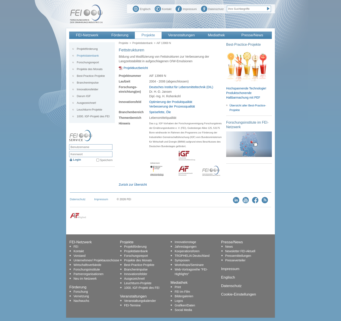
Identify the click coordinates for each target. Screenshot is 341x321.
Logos (179, 301)
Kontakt (163, 8)
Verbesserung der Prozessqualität (172, 106)
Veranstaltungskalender (140, 301)
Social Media (183, 310)
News (229, 246)
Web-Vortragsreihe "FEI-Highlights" (191, 272)
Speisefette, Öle (160, 112)
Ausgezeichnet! (86, 102)
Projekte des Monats (90, 69)
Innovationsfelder (87, 89)
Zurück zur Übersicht (133, 184)
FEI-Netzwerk (87, 35)
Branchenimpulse (88, 82)
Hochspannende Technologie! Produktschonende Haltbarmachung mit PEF (246, 93)
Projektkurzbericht (136, 68)
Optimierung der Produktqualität (170, 102)
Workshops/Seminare (189, 265)
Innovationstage (185, 242)
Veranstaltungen (181, 35)
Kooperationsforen (187, 251)
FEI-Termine (132, 305)
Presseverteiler (235, 260)
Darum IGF (84, 96)
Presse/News (252, 35)
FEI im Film (182, 291)
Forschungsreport (88, 62)
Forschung (81, 291)
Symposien (182, 260)
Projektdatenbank (142, 43)
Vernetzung (81, 296)
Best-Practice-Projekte (91, 75)
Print (178, 287)
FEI (76, 246)
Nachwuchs (81, 301)
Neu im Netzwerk (85, 278)
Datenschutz (212, 8)
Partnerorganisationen (89, 274)
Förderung (119, 35)
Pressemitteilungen (238, 255)
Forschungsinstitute (87, 269)
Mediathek (216, 35)
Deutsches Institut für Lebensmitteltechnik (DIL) (181, 87)
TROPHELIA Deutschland (192, 255)
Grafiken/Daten (185, 305)
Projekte (148, 35)
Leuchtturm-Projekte (89, 109)
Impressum (186, 8)
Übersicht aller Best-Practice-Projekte (247, 108)
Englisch (141, 8)
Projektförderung (87, 48)
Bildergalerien (184, 296)
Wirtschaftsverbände (87, 265)
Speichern (106, 160)
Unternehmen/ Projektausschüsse (96, 260)
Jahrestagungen (185, 246)
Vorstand (79, 255)
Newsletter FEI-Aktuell (240, 251)
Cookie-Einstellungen (238, 294)
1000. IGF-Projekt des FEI (93, 116)
